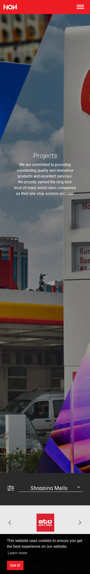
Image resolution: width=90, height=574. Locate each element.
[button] (10, 522)
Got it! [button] (15, 565)
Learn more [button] (17, 553)
